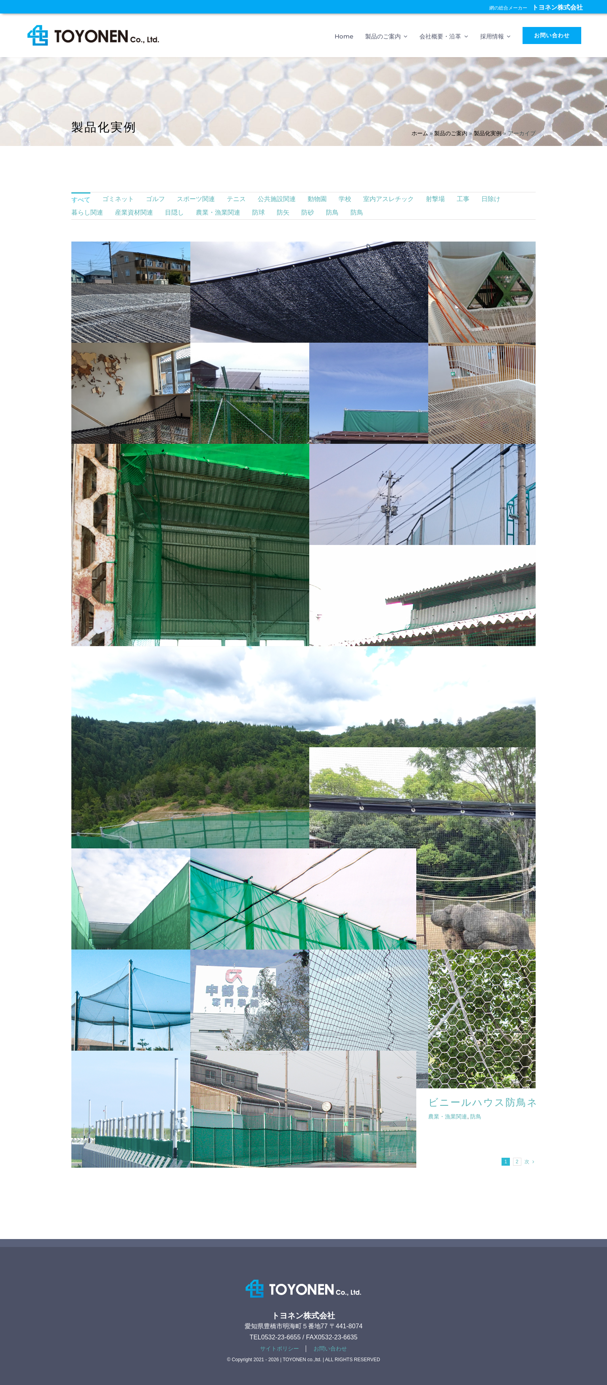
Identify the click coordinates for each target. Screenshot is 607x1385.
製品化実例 (488, 133)
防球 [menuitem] (258, 212)
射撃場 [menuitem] (435, 199)
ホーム (420, 133)
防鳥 (475, 1116)
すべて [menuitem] (80, 199)
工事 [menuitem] (463, 199)
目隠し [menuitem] (174, 212)
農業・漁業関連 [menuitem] (218, 212)
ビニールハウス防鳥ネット (494, 1102)
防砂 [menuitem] (307, 212)
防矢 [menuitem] (283, 212)
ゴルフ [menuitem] (155, 199)
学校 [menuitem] (345, 199)
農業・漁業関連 (447, 1116)
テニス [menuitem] (236, 199)
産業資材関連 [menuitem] (134, 212)
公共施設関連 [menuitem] (277, 199)
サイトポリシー (279, 1348)
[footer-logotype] (303, 1277)
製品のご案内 (450, 133)
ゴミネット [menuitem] (118, 199)
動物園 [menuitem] (317, 199)
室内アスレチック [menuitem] (388, 199)
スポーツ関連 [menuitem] (196, 199)
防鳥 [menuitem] (332, 212)
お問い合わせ (330, 1348)
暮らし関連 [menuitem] (87, 212)
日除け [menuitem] (490, 199)
